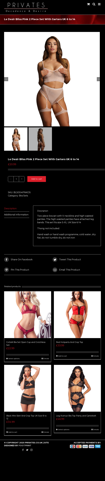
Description (10, 209)
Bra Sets (23, 196)
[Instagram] (31, 451)
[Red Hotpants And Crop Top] (77, 316)
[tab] (16, 210)
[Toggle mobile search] (94, 4)
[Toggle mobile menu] (99, 4)
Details (46, 360)
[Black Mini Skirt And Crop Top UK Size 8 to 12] (27, 389)
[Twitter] (27, 451)
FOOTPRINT (25, 447)
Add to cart (36, 180)
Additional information (16, 215)
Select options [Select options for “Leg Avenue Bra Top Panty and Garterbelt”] (63, 431)
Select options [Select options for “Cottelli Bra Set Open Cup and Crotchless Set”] (14, 360)
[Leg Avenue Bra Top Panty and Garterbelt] (77, 389)
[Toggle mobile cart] (88, 4)
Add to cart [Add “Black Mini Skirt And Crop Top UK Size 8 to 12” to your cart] (12, 433)
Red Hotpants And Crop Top (69, 343)
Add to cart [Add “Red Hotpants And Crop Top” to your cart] (62, 357)
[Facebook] (23, 451)
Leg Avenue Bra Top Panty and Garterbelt (76, 417)
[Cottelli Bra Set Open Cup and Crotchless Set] (27, 316)
